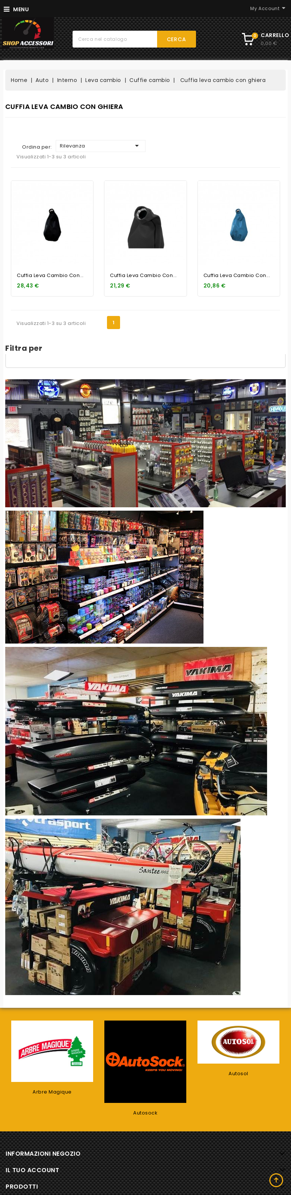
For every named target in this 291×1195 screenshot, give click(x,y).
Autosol (238, 1073)
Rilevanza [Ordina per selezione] (100, 145)
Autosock (145, 1112)
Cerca (176, 39)
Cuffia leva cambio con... (50, 275)
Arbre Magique (52, 1091)
